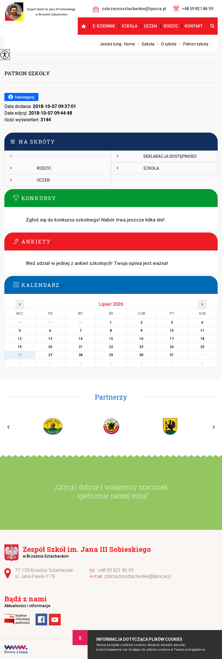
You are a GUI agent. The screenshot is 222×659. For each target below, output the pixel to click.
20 (50, 347)
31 (172, 355)
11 (202, 331)
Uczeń (150, 26)
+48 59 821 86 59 (193, 8)
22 (111, 347)
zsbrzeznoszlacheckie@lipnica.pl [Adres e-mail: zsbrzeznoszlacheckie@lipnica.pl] (137, 576)
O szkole (165, 44)
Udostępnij (21, 97)
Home (129, 44)
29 (111, 355)
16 (141, 339)
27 (50, 355)
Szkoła (129, 26)
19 (20, 347)
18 (202, 339)
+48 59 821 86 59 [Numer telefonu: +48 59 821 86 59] (116, 570)
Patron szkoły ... (194, 44)
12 (20, 339)
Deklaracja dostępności (170, 156)
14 (81, 339)
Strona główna (81, 26)
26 (20, 355)
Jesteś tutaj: (112, 44)
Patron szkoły (27, 73)
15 (111, 339)
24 (172, 347)
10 (172, 331)
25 (202, 347)
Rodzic (171, 26)
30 (141, 355)
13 (50, 339)
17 (172, 339)
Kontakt (194, 26)
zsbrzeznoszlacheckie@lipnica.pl (129, 9)
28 (81, 355)
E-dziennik (104, 26)
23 (141, 347)
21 (81, 347)
